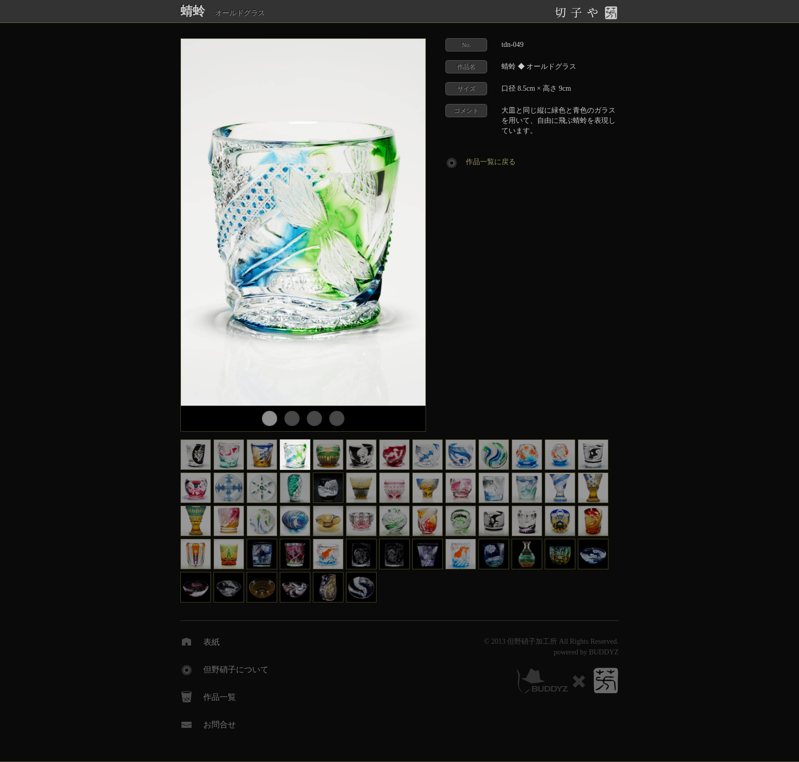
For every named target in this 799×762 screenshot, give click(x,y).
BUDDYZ (604, 652)
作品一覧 (219, 697)
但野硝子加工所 (532, 641)
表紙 (211, 642)
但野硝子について (236, 669)
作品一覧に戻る (491, 162)
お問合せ (219, 724)
